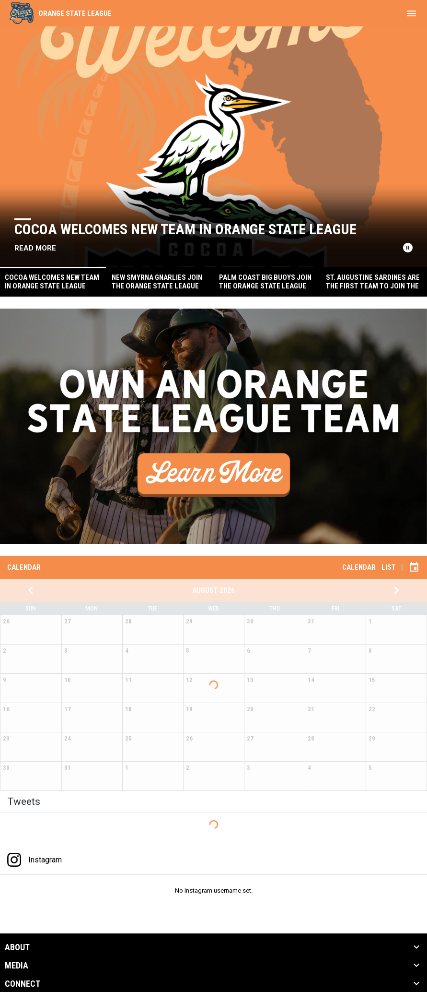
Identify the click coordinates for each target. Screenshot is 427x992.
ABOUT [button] (17, 947)
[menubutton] (411, 13)
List (388, 567)
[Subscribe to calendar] (414, 567)
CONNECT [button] (22, 984)
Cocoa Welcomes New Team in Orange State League (185, 229)
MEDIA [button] (16, 965)
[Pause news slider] (407, 247)
